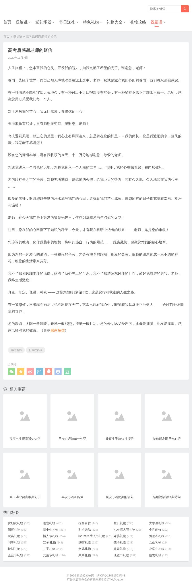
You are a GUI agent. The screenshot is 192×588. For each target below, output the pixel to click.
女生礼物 (159, 542)
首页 (7, 22)
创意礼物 (52, 523)
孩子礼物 (123, 542)
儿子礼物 (52, 548)
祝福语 (157, 22)
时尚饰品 (88, 529)
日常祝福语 (35, 350)
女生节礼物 (54, 555)
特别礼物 (17, 548)
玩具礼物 (17, 536)
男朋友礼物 (160, 536)
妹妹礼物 (123, 548)
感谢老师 (16, 350)
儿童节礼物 (125, 555)
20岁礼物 (53, 542)
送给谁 (22, 22)
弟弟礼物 (88, 555)
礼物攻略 (138, 22)
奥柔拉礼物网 (85, 575)
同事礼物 (17, 542)
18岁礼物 (88, 542)
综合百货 (88, 523)
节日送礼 (67, 22)
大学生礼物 (160, 523)
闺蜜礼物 (17, 529)
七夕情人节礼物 (128, 529)
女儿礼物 (88, 548)
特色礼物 (91, 22)
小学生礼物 (160, 548)
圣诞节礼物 (19, 555)
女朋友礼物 (19, 523)
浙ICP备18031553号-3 (111, 575)
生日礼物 (123, 523)
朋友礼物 (159, 555)
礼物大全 (114, 22)
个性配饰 (159, 529)
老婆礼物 (123, 536)
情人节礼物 (54, 536)
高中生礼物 (54, 529)
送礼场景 (43, 22)
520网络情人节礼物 (95, 536)
